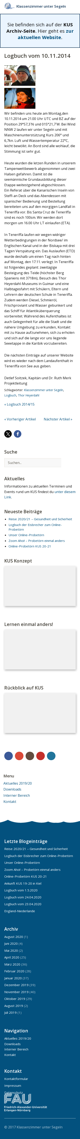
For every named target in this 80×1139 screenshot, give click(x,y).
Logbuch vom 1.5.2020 (21, 890)
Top (71, 1126)
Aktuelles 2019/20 (17, 783)
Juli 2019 (10, 1012)
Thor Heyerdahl (28, 395)
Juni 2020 (11, 943)
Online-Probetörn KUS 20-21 (30, 546)
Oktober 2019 (14, 999)
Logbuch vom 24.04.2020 (22, 897)
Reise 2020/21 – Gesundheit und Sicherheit (40, 519)
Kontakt (9, 801)
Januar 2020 (13, 978)
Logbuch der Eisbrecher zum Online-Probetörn (38, 856)
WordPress (51, 756)
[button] (8, 434)
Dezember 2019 (16, 985)
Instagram (30, 756)
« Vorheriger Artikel (20, 419)
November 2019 (16, 992)
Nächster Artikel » (58, 419)
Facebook (8, 756)
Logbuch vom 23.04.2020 (22, 904)
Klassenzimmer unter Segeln (41, 6)
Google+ (19, 756)
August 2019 (13, 1006)
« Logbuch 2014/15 (19, 404)
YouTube (40, 756)
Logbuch (10, 395)
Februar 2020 (14, 971)
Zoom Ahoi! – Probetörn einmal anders (37, 540)
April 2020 (11, 957)
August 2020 (13, 937)
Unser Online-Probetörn (26, 535)
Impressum (12, 1085)
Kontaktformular (16, 1079)
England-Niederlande (19, 911)
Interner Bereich (16, 795)
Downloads (12, 789)
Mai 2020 (11, 950)
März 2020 (12, 964)
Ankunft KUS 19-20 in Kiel (22, 883)
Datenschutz (13, 1092)
